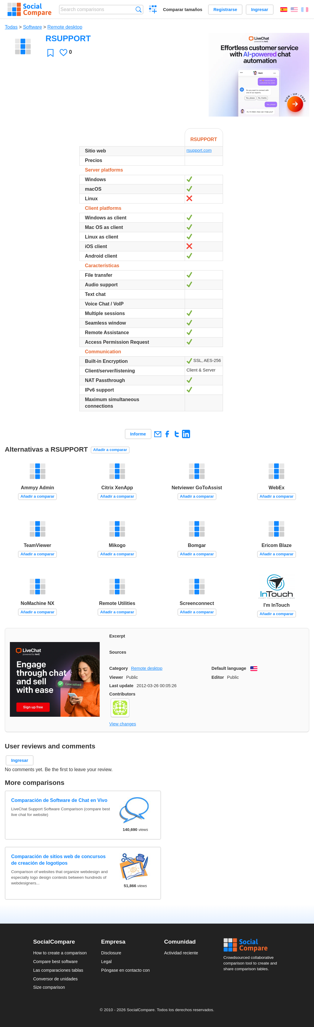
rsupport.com (199, 150)
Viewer (116, 677)
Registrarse (225, 9)
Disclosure (111, 952)
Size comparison (49, 987)
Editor (218, 677)
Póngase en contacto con (125, 970)
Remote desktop (64, 27)
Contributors (122, 694)
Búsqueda (138, 9)
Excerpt (117, 636)
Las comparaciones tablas (58, 970)
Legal (106, 961)
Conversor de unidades (55, 978)
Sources (117, 652)
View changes (122, 724)
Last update (121, 685)
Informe (138, 434)
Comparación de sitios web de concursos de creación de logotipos (58, 860)
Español (283, 9)
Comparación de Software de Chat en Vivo (59, 800)
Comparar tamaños (182, 9)
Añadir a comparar (110, 449)
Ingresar (259, 9)
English (294, 9)
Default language (229, 668)
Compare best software (55, 961)
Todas (11, 27)
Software (32, 27)
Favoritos (50, 53)
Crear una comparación (153, 10)
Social (252, 945)
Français (304, 9)
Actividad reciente (181, 952)
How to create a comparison (60, 952)
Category (118, 668)
